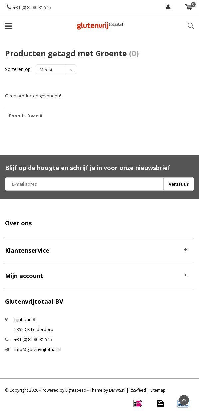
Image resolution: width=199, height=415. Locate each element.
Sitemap (158, 390)
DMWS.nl (117, 390)
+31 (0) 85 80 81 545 (29, 7)
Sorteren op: (18, 69)
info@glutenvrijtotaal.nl (37, 349)
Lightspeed (75, 390)
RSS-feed (138, 390)
